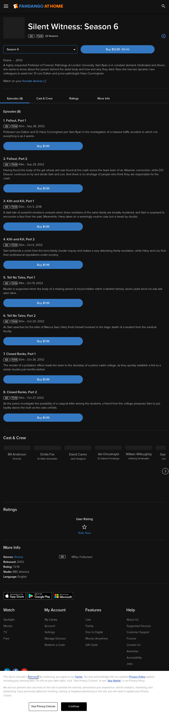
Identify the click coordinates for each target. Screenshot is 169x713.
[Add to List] (164, 32)
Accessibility (134, 653)
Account (50, 622)
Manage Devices (55, 634)
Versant (33, 676)
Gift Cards (92, 641)
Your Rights (114, 680)
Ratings (74, 94)
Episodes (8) (15, 94)
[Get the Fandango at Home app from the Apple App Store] (14, 591)
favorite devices (34, 77)
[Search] (163, 6)
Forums (131, 634)
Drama (18, 553)
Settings (50, 628)
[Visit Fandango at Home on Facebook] (16, 668)
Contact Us (133, 641)
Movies (7, 622)
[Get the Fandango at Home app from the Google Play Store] (39, 591)
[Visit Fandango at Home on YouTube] (24, 668)
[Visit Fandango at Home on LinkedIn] (7, 668)
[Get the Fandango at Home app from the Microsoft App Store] (63, 591)
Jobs (130, 659)
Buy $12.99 (125, 45)
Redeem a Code (55, 641)
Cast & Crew (44, 94)
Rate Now (84, 529)
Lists (88, 615)
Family (90, 622)
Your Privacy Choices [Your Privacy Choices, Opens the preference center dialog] (43, 706)
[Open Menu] (6, 6)
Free (6, 634)
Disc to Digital (94, 628)
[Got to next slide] (165, 467)
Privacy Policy (137, 676)
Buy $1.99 (43, 142)
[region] (84, 692)
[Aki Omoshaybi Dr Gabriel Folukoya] (108, 467)
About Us (132, 615)
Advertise (132, 647)
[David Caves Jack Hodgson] (78, 467)
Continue (73, 706)
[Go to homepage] (38, 6)
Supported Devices (139, 622)
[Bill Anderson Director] (17, 467)
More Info (103, 94)
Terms (78, 676)
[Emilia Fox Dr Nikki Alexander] (47, 467)
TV (5, 628)
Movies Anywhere (97, 634)
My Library (51, 615)
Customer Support (138, 628)
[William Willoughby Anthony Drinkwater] (139, 467)
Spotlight (9, 615)
